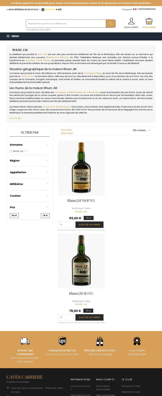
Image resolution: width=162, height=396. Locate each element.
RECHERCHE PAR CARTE (38, 29)
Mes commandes (105, 303)
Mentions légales (80, 321)
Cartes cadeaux (104, 323)
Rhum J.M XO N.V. (132, 200)
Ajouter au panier (89, 223)
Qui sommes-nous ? (80, 296)
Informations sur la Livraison (80, 305)
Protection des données (78, 328)
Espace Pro (77, 344)
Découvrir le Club (131, 294)
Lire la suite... (15, 118)
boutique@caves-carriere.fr (25, 310)
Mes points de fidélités (103, 310)
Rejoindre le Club (131, 300)
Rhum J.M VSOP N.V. (81, 200)
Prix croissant (142, 130)
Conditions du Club (132, 305)
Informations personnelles (103, 296)
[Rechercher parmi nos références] (71, 24)
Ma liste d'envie (104, 317)
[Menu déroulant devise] (127, 9)
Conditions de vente (78, 314)
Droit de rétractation (77, 337)
